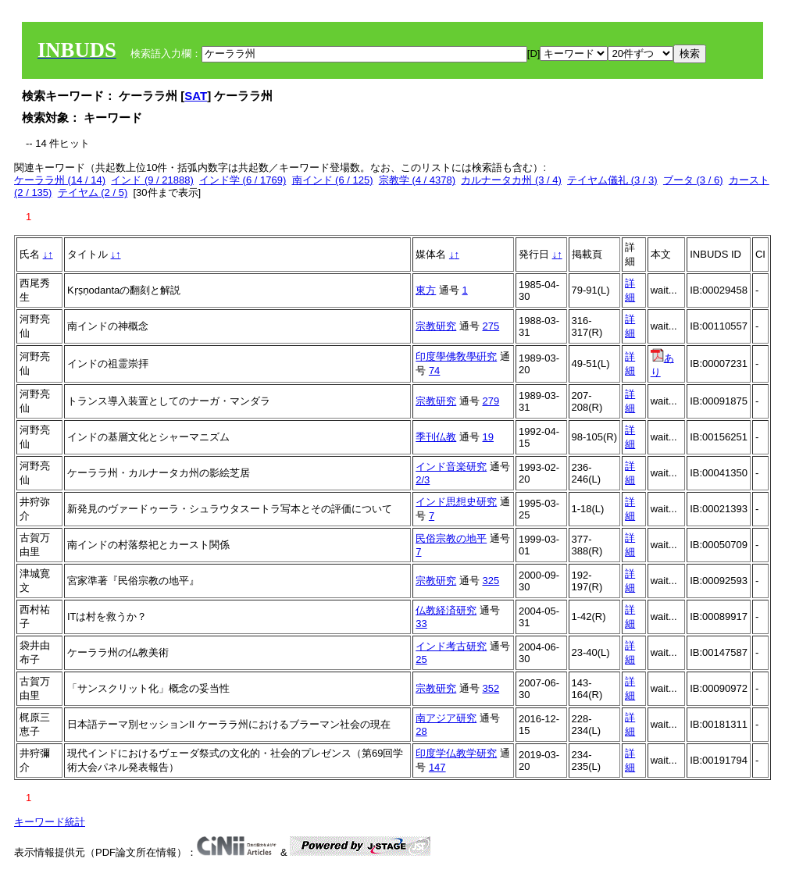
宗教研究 (436, 326)
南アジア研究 (446, 718)
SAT (195, 95)
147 (437, 767)
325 (491, 580)
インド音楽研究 (451, 466)
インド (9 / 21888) (152, 180)
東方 (426, 290)
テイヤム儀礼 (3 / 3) (612, 180)
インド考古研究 (451, 646)
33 (421, 623)
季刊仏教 (436, 437)
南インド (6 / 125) (332, 180)
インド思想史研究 (456, 502)
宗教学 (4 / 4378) (417, 180)
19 (488, 437)
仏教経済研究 (446, 610)
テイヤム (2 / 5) (93, 192)
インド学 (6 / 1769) (242, 180)
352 (491, 688)
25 (421, 659)
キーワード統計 (49, 822)
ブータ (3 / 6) (693, 180)
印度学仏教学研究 (456, 753)
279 (491, 401)
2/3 (423, 480)
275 (491, 326)
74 (434, 370)
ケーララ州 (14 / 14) (59, 180)
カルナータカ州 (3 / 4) (511, 180)
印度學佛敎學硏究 (456, 356)
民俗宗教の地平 (451, 538)
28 (421, 731)
